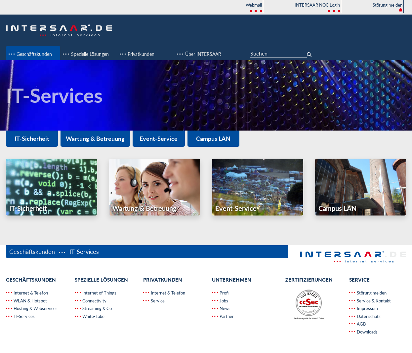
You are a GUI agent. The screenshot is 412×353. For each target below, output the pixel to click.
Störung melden (387, 7)
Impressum (367, 308)
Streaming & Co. (97, 308)
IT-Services (24, 316)
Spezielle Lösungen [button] (89, 54)
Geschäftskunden (33, 251)
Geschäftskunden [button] (33, 54)
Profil (224, 292)
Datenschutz (368, 316)
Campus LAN (213, 138)
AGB (361, 324)
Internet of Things (98, 292)
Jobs (223, 300)
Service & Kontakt (373, 300)
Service (157, 300)
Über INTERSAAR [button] (202, 54)
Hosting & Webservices (35, 308)
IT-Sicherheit (32, 138)
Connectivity (93, 300)
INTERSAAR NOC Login (317, 7)
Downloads (367, 331)
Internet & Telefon (30, 292)
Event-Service (159, 138)
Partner (226, 316)
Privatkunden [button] (140, 54)
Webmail (254, 7)
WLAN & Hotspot (30, 300)
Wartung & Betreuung (95, 138)
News (224, 308)
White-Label (93, 316)
